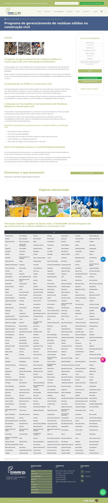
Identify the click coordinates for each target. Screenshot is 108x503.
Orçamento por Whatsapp (89, 80)
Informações (15, 20)
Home (33, 13)
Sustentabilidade (54, 13)
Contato (94, 13)
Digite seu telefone (90, 54)
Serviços (66, 13)
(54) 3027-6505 (61, 479)
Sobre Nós (41, 13)
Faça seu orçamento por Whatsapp (92, 4)
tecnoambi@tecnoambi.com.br (66, 483)
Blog (74, 13)
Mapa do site (35, 492)
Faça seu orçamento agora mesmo (66, 4)
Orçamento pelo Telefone (90, 83)
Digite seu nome (90, 43)
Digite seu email (90, 49)
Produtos (84, 13)
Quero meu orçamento (87, 174)
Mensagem (90, 60)
